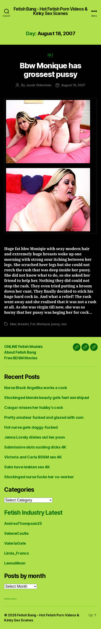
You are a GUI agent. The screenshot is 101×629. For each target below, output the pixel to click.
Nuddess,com (13, 598)
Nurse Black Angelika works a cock (35, 387)
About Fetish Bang (20, 352)
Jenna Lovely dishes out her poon (34, 437)
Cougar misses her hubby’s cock (33, 407)
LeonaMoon (14, 563)
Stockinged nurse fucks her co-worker (39, 477)
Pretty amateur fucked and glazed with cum (44, 417)
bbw (13, 324)
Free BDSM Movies (20, 358)
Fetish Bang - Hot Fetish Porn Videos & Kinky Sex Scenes (50, 11)
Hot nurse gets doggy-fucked (31, 427)
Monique (43, 324)
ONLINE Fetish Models (23, 346)
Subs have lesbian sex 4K (27, 467)
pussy (55, 324)
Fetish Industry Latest (33, 512)
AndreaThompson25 (23, 523)
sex (63, 324)
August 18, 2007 (73, 85)
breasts (23, 324)
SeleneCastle (16, 533)
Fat (51, 55)
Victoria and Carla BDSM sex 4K (33, 457)
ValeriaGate (15, 543)
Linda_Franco (16, 553)
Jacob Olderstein (38, 85)
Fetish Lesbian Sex (7, 598)
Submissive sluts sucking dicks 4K (35, 447)
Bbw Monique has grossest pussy (50, 70)
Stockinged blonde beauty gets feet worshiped (46, 397)
